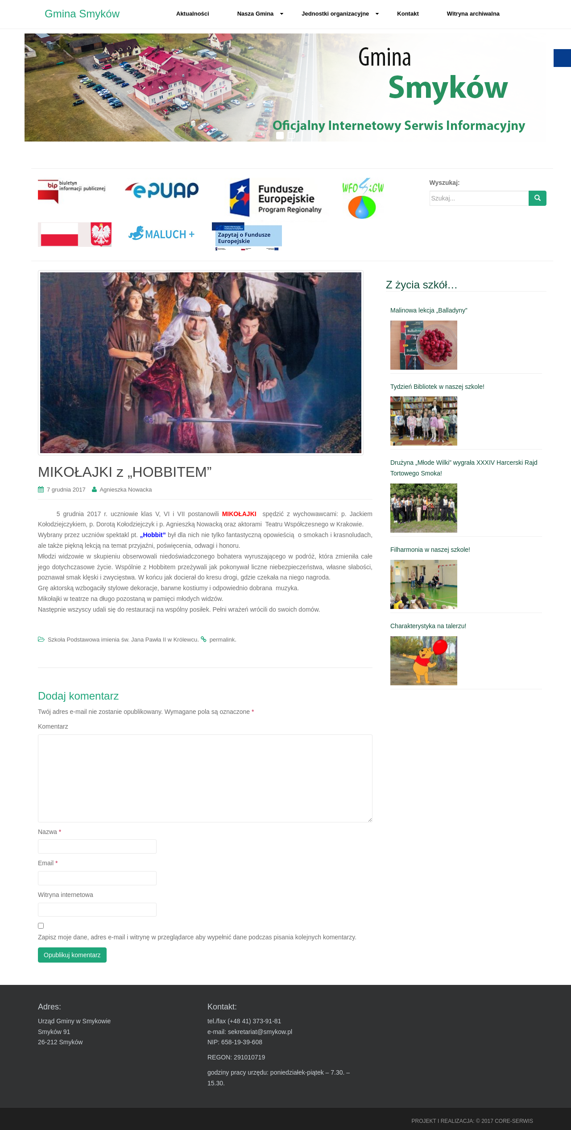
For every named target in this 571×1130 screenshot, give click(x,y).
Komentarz (53, 726)
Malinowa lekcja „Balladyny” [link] (429, 310)
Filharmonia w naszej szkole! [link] (430, 549)
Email (48, 863)
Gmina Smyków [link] (82, 14)
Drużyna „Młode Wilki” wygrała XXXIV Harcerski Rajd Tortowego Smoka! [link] (464, 468)
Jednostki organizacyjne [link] (340, 13)
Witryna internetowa (65, 894)
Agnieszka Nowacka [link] (125, 489)
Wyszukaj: (445, 182)
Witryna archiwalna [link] (473, 13)
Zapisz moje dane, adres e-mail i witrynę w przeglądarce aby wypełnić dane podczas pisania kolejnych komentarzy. (197, 937)
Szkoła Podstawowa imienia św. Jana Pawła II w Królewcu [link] (122, 639)
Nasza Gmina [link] (260, 13)
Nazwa (49, 831)
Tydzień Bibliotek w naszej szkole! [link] (437, 386)
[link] (75, 191)
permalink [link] (222, 639)
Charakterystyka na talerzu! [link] (428, 626)
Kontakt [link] (407, 13)
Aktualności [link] (192, 13)
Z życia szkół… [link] (422, 285)
